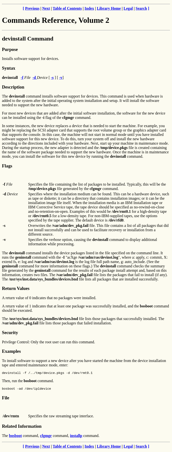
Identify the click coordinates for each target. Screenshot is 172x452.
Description (13, 87)
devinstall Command (27, 38)
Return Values (16, 288)
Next (46, 8)
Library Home (109, 8)
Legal (128, 8)
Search (141, 8)
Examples (11, 351)
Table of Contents (67, 8)
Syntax (8, 68)
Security (10, 332)
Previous (32, 8)
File (5, 399)
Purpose (10, 49)
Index (89, 8)
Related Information (22, 427)
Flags (7, 165)
